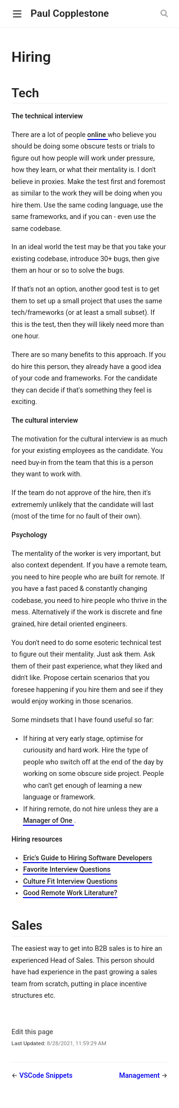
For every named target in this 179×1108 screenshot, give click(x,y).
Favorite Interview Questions (66, 870)
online (97, 135)
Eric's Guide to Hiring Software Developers (87, 858)
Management (140, 1076)
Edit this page (32, 1032)
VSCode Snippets (46, 1076)
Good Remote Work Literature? (70, 893)
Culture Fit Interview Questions (70, 881)
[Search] (165, 13)
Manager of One (48, 821)
